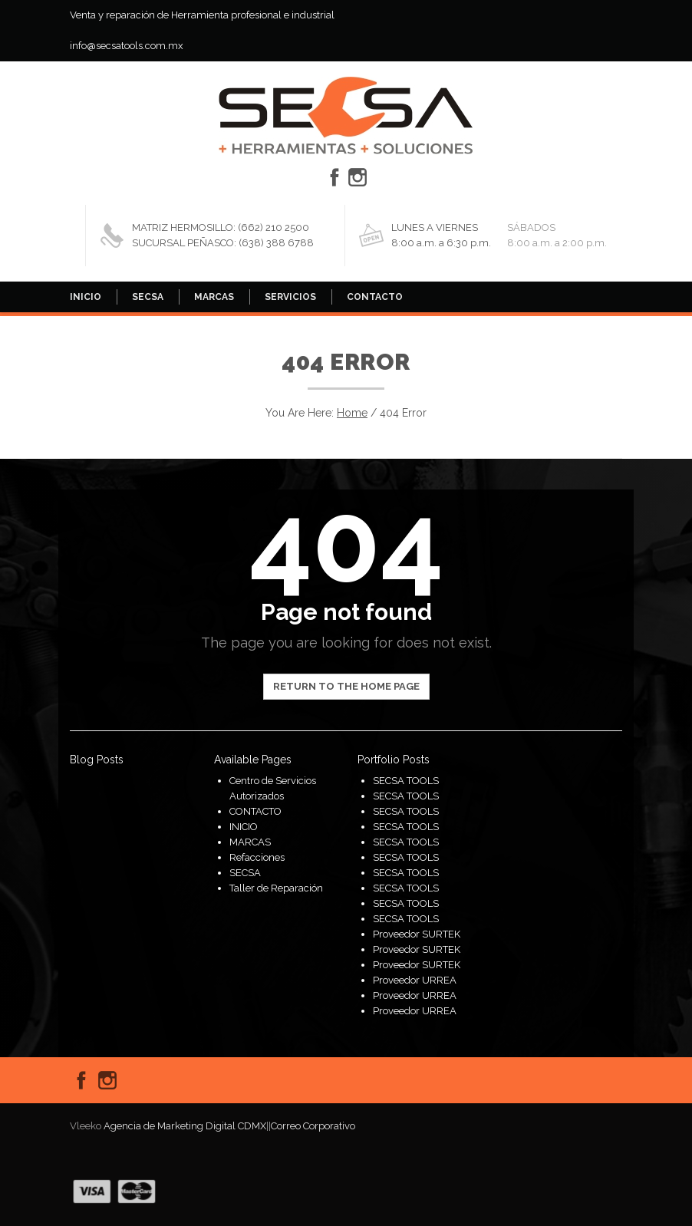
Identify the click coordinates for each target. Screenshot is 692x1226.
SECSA (147, 297)
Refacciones (257, 857)
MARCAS (214, 297)
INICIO (85, 297)
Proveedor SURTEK (416, 934)
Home (352, 413)
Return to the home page (346, 686)
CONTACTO (375, 297)
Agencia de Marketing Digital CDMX (185, 1126)
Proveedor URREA (414, 980)
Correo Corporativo (313, 1126)
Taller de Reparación (276, 888)
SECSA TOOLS (406, 780)
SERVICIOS (290, 297)
